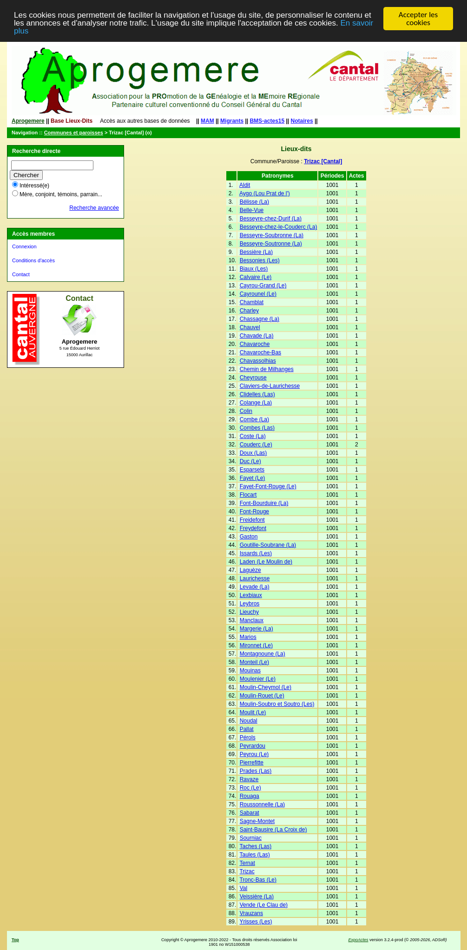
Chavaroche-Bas (260, 352)
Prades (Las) (256, 771)
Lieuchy (249, 612)
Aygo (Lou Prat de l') (264, 193)
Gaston (249, 536)
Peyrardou (252, 746)
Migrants (231, 121)
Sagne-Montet (257, 821)
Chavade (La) (257, 335)
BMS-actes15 (267, 121)
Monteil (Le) (254, 662)
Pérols (248, 737)
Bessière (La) (256, 252)
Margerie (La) (256, 628)
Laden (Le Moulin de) (266, 561)
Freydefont (253, 528)
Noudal (248, 720)
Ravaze (249, 779)
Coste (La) (253, 436)
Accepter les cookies (418, 18)
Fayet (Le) (252, 478)
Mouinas (250, 670)
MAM (207, 121)
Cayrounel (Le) (258, 294)
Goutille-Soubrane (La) (268, 545)
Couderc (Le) (256, 444)
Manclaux (251, 620)
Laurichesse (255, 578)
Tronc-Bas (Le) (257, 880)
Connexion (24, 246)
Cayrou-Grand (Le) (263, 285)
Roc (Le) (250, 787)
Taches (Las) (255, 846)
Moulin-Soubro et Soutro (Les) (277, 704)
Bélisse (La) (254, 202)
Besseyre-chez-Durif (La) (271, 218)
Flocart (248, 495)
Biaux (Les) (254, 269)
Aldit (244, 185)
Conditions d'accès (33, 260)
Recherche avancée (94, 208)
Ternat (247, 863)
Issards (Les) (256, 553)
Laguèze (250, 570)
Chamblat (251, 302)
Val (243, 888)
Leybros (250, 603)
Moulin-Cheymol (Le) (265, 687)
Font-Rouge (254, 511)
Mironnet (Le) (256, 645)
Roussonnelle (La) (262, 804)
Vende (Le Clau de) (264, 905)
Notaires (302, 121)
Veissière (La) (257, 896)
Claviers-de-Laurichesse (270, 386)
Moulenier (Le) (258, 679)
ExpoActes (358, 939)
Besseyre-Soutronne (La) (271, 243)
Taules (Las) (254, 854)
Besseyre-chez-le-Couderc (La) (278, 227)
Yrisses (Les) (255, 921)
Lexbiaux (251, 595)
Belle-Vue (252, 210)
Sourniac (251, 838)
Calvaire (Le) (256, 277)
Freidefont (252, 520)
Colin (246, 411)
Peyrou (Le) (254, 754)
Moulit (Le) (253, 712)
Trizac (246, 871)
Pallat (247, 729)
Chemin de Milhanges (267, 369)
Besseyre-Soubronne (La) (271, 235)
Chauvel (250, 327)
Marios (248, 637)
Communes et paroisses (73, 132)
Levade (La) (255, 587)
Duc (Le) (250, 461)
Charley (249, 310)
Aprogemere (28, 121)
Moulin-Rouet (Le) (262, 695)
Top (15, 939)
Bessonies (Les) (260, 260)
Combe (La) (254, 419)
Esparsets (252, 469)
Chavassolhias (258, 361)
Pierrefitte (251, 762)
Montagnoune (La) (262, 654)
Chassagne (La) (259, 319)
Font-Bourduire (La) (264, 503)
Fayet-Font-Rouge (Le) (268, 486)
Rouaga (249, 796)
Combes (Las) (257, 428)
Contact (21, 274)
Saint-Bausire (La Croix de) (273, 829)
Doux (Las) (253, 453)
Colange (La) (256, 402)
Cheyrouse (253, 377)
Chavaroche (255, 344)
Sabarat (249, 813)
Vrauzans (251, 913)
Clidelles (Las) (257, 394)
